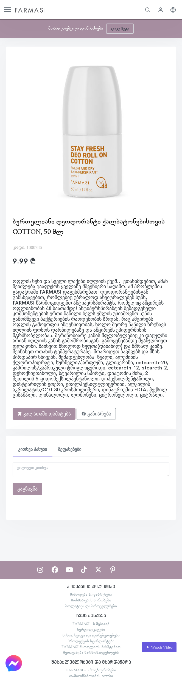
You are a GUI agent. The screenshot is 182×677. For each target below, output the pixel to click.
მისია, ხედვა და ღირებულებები (91, 635)
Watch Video (159, 647)
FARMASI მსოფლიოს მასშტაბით (91, 646)
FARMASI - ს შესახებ (91, 623)
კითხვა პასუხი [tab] (32, 449)
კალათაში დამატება (44, 413)
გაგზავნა (27, 489)
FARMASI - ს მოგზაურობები (91, 670)
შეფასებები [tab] (69, 449)
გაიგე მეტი (120, 28)
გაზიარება (96, 414)
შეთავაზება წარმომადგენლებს (91, 652)
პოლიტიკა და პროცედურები (91, 606)
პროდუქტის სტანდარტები (91, 641)
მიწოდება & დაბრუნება (91, 594)
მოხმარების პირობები (91, 600)
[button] (148, 9)
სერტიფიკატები (91, 629)
